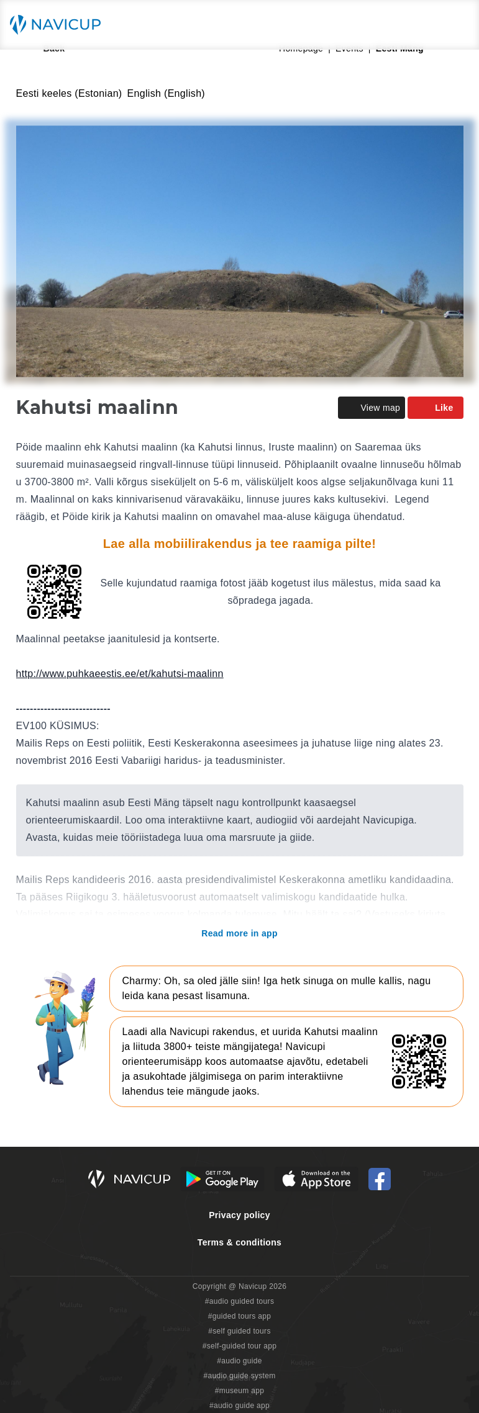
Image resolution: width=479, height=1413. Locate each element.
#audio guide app (239, 1405)
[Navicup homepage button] (59, 25)
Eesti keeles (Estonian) (69, 93)
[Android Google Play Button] (222, 1179)
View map (371, 407)
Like (435, 407)
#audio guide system (239, 1375)
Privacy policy (239, 1215)
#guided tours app (239, 1316)
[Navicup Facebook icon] (379, 1179)
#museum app (240, 1390)
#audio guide (239, 1361)
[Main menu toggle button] (456, 24)
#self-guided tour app (239, 1346)
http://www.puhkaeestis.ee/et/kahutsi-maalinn (120, 673)
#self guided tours (239, 1331)
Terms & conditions (239, 1242)
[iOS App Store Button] (316, 1179)
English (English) (166, 93)
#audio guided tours (240, 1301)
